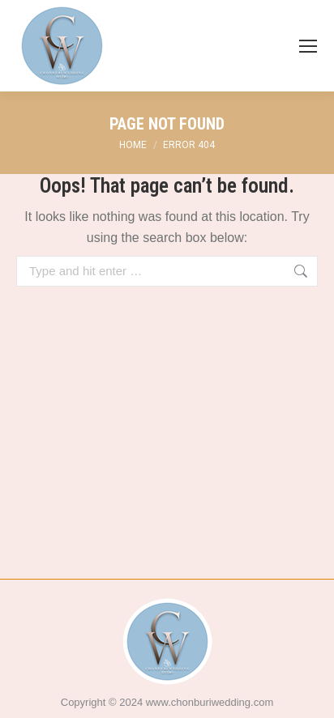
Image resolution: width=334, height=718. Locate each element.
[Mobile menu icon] (308, 46)
